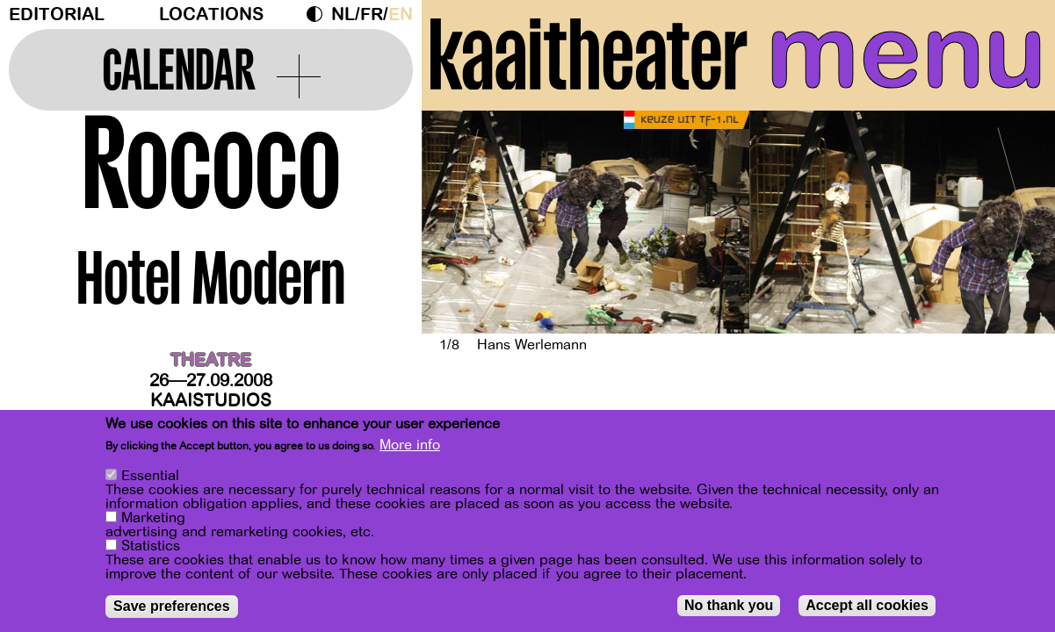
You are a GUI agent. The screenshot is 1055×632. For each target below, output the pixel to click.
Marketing (153, 518)
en (400, 14)
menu (906, 52)
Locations (211, 14)
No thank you (728, 605)
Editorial (57, 14)
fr (371, 14)
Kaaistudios (210, 401)
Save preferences (171, 606)
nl (343, 14)
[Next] (1011, 222)
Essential (150, 476)
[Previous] (465, 222)
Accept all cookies (867, 605)
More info (409, 445)
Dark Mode (318, 14)
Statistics (150, 546)
